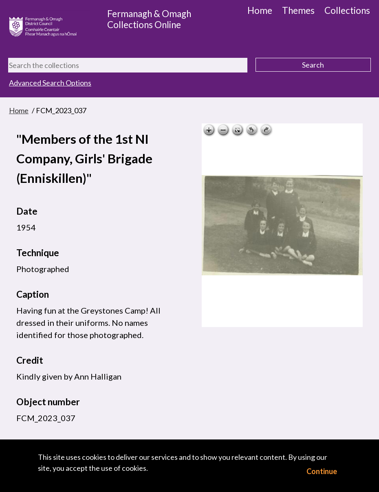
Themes (298, 10)
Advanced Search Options (50, 82)
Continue (321, 471)
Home (259, 10)
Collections (347, 10)
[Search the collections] (127, 65)
